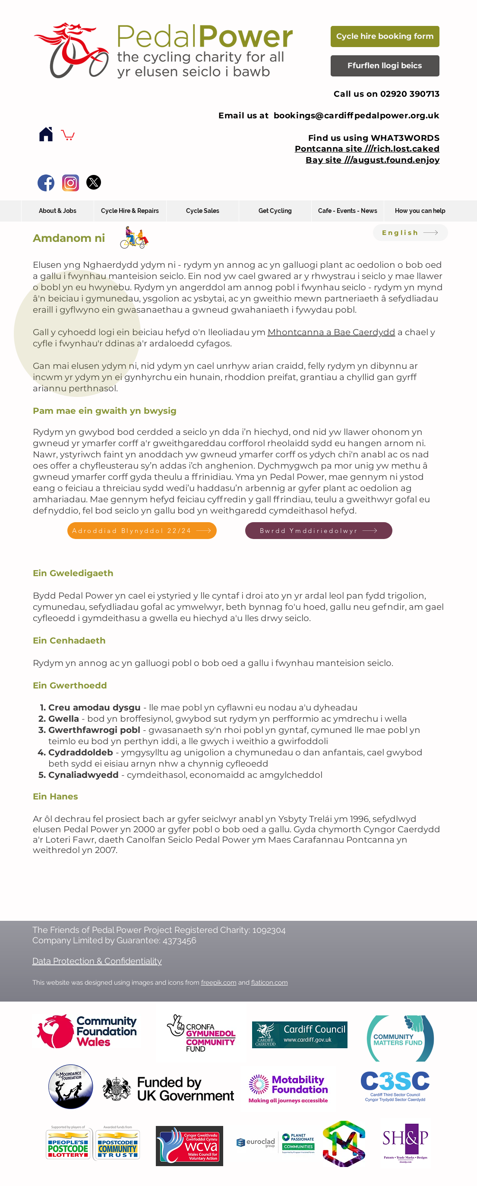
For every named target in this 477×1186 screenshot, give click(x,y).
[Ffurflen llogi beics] (385, 65)
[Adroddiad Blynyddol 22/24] (142, 530)
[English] (410, 232)
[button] (68, 134)
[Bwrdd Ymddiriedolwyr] (318, 530)
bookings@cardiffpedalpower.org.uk (357, 116)
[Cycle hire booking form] (385, 36)
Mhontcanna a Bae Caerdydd (331, 332)
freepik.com (219, 982)
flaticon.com (269, 982)
